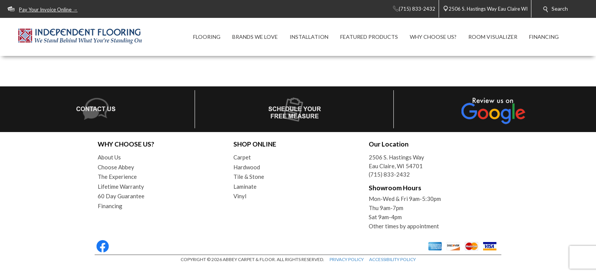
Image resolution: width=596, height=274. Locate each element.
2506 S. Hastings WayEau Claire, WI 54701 (396, 161)
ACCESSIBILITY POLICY (392, 259)
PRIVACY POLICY (347, 259)
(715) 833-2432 (389, 174)
